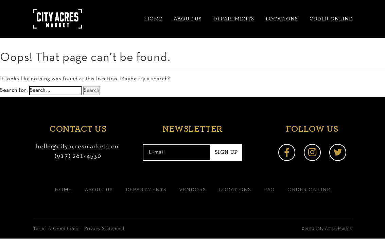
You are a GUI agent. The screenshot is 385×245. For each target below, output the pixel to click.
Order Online (331, 18)
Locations (282, 18)
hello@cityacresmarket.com (78, 147)
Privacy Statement (104, 229)
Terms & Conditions (55, 229)
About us (188, 18)
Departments (233, 18)
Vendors (192, 189)
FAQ (269, 189)
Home (153, 18)
